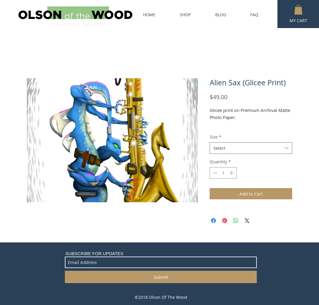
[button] (298, 9)
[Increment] (232, 172)
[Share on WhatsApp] (235, 220)
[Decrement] (214, 172)
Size (215, 137)
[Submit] (161, 277)
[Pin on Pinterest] (224, 220)
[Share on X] (247, 220)
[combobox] (251, 148)
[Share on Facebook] (213, 220)
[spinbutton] (223, 172)
